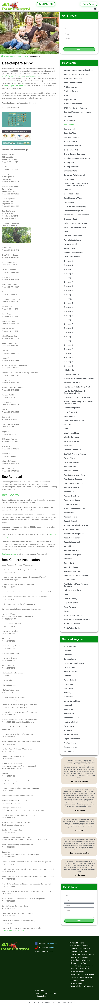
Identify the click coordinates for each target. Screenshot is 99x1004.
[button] (95, 8)
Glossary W (68, 353)
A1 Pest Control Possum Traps (76, 74)
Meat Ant (68, 424)
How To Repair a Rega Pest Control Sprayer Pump (78, 402)
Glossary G (68, 286)
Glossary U (68, 345)
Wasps (66, 611)
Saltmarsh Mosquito (72, 554)
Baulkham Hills (72, 529)
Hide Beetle (69, 370)
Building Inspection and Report (77, 158)
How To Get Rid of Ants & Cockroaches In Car (74, 392)
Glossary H (68, 290)
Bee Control (11, 495)
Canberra (68, 655)
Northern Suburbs (71, 722)
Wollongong (69, 751)
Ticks (66, 594)
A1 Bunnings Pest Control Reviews (78, 70)
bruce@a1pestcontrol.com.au (13, 76)
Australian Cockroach (73, 103)
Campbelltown (70, 659)
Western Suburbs (71, 743)
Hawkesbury (69, 684)
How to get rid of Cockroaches (77, 397)
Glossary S (68, 336)
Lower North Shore (72, 701)
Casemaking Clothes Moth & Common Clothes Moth (76, 184)
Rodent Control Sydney (74, 533)
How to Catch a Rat (72, 382)
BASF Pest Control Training (75, 108)
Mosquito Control (71, 441)
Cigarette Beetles (71, 194)
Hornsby (67, 692)
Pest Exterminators (72, 487)
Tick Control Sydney (72, 590)
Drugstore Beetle (71, 219)
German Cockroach (72, 257)
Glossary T (68, 340)
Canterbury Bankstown (74, 663)
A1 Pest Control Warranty (44, 951)
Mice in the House (71, 437)
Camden (67, 650)
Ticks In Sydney (70, 598)
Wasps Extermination (73, 615)
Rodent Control (70, 521)
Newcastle (68, 709)
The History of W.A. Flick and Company (76, 585)
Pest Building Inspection (74, 475)
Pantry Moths (69, 458)
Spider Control (70, 563)
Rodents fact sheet (72, 542)
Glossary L (68, 307)
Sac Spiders (68, 546)
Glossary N (68, 315)
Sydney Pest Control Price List (76, 575)
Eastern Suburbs (71, 671)
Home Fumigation (71, 374)
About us (44, 993)
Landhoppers (69, 416)
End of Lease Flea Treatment (76, 223)
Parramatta (69, 726)
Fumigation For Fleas (73, 236)
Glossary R (68, 332)
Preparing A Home (71, 504)
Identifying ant (70, 412)
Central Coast (69, 667)
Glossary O (68, 320)
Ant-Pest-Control (71, 91)
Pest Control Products (73, 483)
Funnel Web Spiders (72, 240)
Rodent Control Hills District (76, 525)
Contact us (54, 993)
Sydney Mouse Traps (72, 571)
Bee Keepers (69, 124)
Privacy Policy (41, 996)
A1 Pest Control (10, 56)
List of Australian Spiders (74, 420)
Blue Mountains (70, 646)
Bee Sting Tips (70, 133)
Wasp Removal (70, 607)
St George (68, 730)
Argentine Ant (70, 99)
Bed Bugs (68, 116)
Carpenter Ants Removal (74, 175)
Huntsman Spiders (72, 408)
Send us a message (9, 554)
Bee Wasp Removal (72, 137)
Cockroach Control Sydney (75, 206)
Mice (66, 429)
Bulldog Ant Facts (71, 166)
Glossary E (68, 278)
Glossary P (68, 324)
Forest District (70, 680)
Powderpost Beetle (72, 500)
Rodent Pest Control (72, 538)
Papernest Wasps (71, 462)
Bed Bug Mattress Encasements (77, 112)
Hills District (69, 688)
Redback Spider (70, 517)
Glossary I (68, 294)
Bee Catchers (69, 120)
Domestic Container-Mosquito (77, 215)
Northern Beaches (71, 717)
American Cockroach (73, 78)
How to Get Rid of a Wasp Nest (77, 387)
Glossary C (68, 269)
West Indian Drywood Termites (77, 619)
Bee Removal (69, 129)
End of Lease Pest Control (75, 227)
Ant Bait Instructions (73, 83)
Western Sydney (71, 747)
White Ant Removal (72, 624)
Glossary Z (68, 366)
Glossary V (68, 349)
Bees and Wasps (71, 141)
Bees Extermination (72, 145)
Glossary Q (68, 328)
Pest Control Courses (73, 479)
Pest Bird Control (71, 470)
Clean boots (69, 202)
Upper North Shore (72, 738)
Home (37, 993)
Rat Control (69, 512)
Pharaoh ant (69, 491)
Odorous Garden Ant (72, 449)
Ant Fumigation (70, 87)
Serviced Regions (72, 639)
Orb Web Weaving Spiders (75, 454)
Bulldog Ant (69, 162)
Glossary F (68, 282)
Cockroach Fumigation (73, 210)
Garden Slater (70, 248)
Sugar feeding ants (72, 567)
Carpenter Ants (70, 171)
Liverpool (68, 705)
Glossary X (68, 357)
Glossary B (68, 265)
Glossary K (68, 303)
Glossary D (68, 273)
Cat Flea (67, 190)
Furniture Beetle (71, 244)
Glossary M (68, 311)
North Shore (69, 713)
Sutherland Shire (71, 734)
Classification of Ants (73, 198)
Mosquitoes (69, 445)
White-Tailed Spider (72, 628)
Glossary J (68, 299)
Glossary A (68, 261)
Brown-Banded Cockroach (75, 154)
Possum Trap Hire (71, 496)
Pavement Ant (70, 466)
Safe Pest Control (71, 550)
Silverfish (68, 559)
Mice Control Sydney (72, 433)
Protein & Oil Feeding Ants (75, 508)
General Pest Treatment (74, 252)
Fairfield (67, 676)
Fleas (66, 231)
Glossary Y (68, 361)
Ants (66, 95)
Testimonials (69, 580)
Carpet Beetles (70, 179)
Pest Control (23, 56)
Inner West (68, 697)
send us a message (33, 76)
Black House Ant (71, 150)
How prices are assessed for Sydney (79, 378)
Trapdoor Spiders (71, 603)
